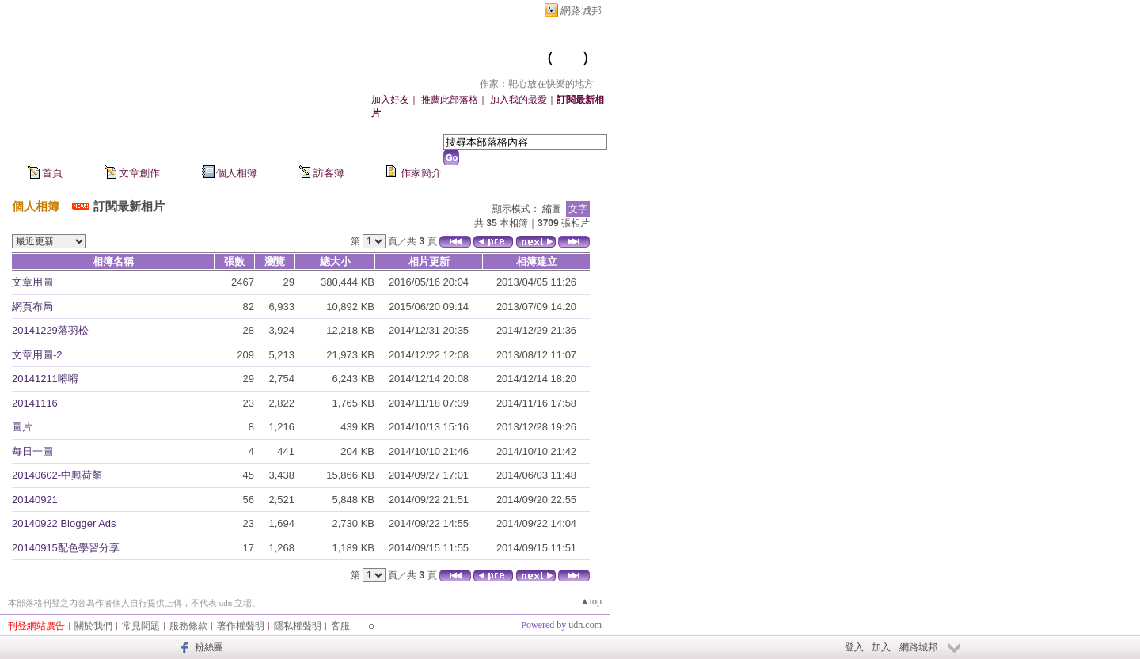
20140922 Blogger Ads (64, 523)
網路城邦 (581, 11)
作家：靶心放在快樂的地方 (537, 83)
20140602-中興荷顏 (57, 475)
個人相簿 (236, 173)
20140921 (35, 500)
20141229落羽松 (50, 330)
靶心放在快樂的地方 (461, 58)
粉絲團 (209, 647)
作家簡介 (421, 173)
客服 (340, 625)
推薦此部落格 (449, 99)
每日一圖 (32, 451)
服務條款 (188, 625)
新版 (567, 58)
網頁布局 (32, 306)
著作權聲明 (240, 625)
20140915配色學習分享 (66, 548)
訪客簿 (329, 173)
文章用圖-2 (37, 355)
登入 (854, 647)
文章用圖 (32, 282)
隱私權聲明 (297, 625)
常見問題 (141, 625)
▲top (591, 601)
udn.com (585, 625)
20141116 (35, 403)
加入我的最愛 (518, 99)
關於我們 (93, 625)
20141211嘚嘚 (45, 378)
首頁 (52, 173)
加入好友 (390, 99)
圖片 (22, 427)
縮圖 (551, 208)
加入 (881, 647)
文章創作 (139, 173)
